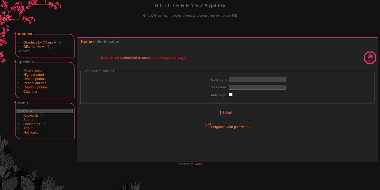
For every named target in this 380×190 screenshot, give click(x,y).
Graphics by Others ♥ (39, 42)
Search (28, 120)
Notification (31, 132)
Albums (24, 34)
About (27, 128)
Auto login (219, 95)
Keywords (31, 115)
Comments (31, 124)
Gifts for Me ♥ (33, 47)
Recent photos (34, 79)
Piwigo (197, 163)
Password (219, 87)
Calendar (30, 91)
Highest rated (33, 75)
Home (86, 41)
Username (219, 80)
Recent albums (34, 83)
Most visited (32, 70)
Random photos (35, 87)
